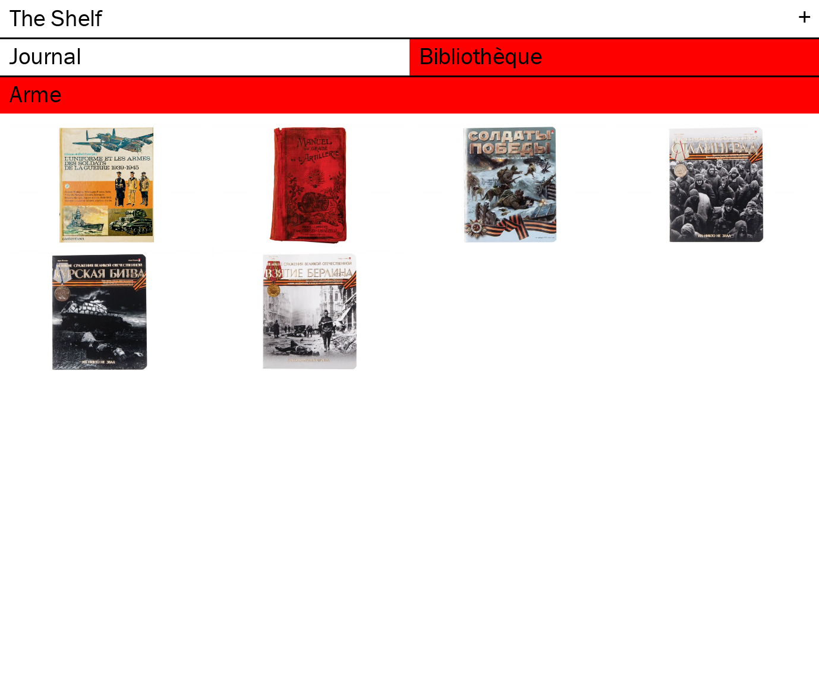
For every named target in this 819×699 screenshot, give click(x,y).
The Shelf (56, 17)
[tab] (205, 57)
